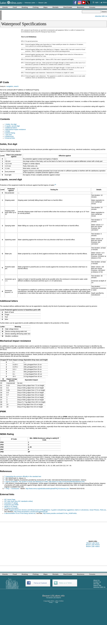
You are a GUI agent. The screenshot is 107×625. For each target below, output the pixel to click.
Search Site (97, 585)
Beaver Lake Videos (93, 546)
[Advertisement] (41, 15)
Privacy (51, 602)
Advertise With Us (101, 16)
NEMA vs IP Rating (10, 506)
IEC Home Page (9, 499)
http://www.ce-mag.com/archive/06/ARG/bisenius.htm (67, 481)
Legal (56, 602)
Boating (25, 7)
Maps (45, 7)
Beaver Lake (42, 3)
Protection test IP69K (11, 505)
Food (15, 7)
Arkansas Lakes (30, 3)
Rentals (55, 7)
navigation (9, 86)
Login (96, 2)
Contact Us (97, 582)
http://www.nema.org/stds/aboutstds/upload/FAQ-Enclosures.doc (47, 488)
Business (80, 7)
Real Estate (67, 7)
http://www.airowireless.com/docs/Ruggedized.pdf (30, 511)
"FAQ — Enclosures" (13, 488)
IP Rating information (11, 508)
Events (5, 7)
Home (104, 2)
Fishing (35, 7)
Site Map (96, 584)
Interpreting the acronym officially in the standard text (23, 476)
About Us (96, 580)
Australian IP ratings (11, 503)
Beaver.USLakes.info (53, 595)
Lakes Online (59, 601)
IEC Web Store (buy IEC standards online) (18, 501)
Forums (92, 7)
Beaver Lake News (92, 543)
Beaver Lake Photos (93, 545)
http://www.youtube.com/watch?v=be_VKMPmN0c (60, 513)
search (16, 86)
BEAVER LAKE (52, 597)
